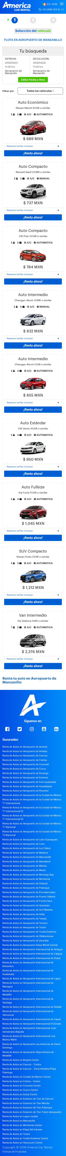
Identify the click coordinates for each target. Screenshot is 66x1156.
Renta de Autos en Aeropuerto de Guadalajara (27, 786)
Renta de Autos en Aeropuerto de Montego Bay (28, 874)
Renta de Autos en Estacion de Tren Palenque (27, 1107)
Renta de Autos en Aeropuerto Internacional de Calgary (32, 953)
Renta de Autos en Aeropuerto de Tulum (24, 927)
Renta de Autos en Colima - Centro (21, 1081)
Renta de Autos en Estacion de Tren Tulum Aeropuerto (31, 1112)
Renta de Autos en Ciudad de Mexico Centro (26, 1076)
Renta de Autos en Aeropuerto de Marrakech (26, 861)
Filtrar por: (8, 91)
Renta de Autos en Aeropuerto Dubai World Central (30, 945)
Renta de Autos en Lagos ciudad (20, 1116)
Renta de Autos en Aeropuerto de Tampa (24, 918)
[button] (50, 4)
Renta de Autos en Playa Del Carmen (22, 1129)
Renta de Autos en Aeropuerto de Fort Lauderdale (29, 782)
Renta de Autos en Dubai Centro (19, 1094)
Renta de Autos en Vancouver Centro (22, 1142)
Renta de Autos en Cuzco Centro (20, 1090)
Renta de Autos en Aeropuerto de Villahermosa (27, 936)
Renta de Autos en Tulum (16, 1134)
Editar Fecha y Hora (33, 79)
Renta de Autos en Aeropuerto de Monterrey (26, 879)
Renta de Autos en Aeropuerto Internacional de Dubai (31, 958)
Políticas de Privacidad (14, 1152)
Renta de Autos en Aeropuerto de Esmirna (25, 777)
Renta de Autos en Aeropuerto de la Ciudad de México (31, 795)
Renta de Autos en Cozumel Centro (21, 1085)
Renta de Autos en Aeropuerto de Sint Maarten (27, 909)
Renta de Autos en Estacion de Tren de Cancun (28, 1098)
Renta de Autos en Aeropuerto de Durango (25, 773)
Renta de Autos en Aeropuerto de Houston (25, 790)
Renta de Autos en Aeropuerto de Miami (24, 870)
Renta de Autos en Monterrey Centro (22, 1125)
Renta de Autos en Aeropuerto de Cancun (25, 755)
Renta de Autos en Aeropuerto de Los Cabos (26, 848)
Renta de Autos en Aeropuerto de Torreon (25, 923)
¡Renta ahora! (33, 153)
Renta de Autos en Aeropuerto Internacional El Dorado (31, 1023)
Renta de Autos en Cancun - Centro (21, 1064)
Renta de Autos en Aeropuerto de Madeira (25, 852)
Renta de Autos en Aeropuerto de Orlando (25, 883)
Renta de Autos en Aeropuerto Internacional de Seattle (32, 1006)
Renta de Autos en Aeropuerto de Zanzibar (25, 940)
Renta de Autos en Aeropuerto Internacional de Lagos (31, 978)
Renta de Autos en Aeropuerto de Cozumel (25, 764)
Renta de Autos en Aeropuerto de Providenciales (28, 892)
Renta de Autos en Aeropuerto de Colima (24, 760)
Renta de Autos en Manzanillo (18, 1120)
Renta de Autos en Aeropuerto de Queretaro (26, 905)
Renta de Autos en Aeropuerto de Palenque (25, 887)
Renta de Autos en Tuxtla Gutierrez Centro (25, 1138)
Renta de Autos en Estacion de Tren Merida (25, 1103)
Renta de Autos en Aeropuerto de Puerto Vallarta (28, 896)
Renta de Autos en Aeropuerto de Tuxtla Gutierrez (29, 931)
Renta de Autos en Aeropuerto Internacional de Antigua (32, 949)
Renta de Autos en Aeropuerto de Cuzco (24, 768)
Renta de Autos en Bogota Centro (20, 1060)
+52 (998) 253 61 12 (51, 9)
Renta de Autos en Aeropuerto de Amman (24, 746)
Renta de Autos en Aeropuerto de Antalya (24, 751)
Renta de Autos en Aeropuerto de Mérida (24, 865)
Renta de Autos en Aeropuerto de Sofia (23, 914)
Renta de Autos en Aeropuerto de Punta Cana (27, 901)
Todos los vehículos (40, 90)
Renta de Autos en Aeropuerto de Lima (23, 843)
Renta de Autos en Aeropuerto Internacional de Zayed (31, 1019)
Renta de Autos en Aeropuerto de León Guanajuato (30, 839)
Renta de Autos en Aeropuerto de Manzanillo (26, 857)
